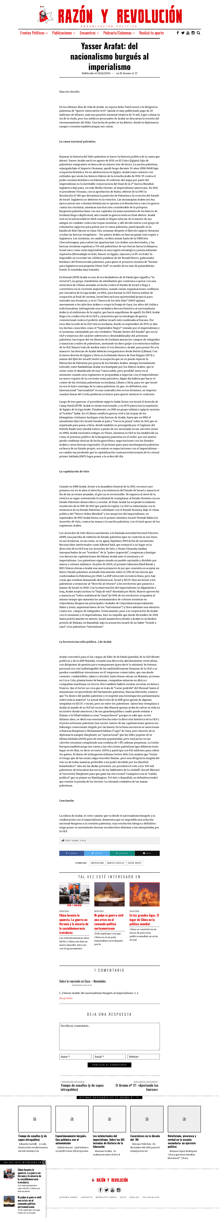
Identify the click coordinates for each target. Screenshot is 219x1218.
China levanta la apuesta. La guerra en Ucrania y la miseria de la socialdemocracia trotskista (73, 926)
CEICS (123, 1201)
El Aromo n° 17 (128, 73)
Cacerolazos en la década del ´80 (145, 1142)
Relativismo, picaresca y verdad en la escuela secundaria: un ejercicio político (182, 1145)
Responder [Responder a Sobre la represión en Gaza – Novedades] (66, 1002)
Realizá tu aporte (151, 33)
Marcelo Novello (116, 863)
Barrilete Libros (106, 1201)
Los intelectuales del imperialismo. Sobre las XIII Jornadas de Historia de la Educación (108, 1145)
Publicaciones (62, 33)
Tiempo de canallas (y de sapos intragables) (32, 1142)
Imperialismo (97, 863)
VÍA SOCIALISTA (150, 1201)
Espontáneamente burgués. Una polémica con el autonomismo (71, 1143)
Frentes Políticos (32, 33)
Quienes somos (68, 1201)
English (134, 1201)
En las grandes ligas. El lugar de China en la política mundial (143, 921)
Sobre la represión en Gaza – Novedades (82, 985)
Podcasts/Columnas (117, 33)
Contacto (87, 1201)
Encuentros (88, 33)
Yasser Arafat (135, 863)
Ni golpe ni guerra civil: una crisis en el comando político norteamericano (109, 923)
